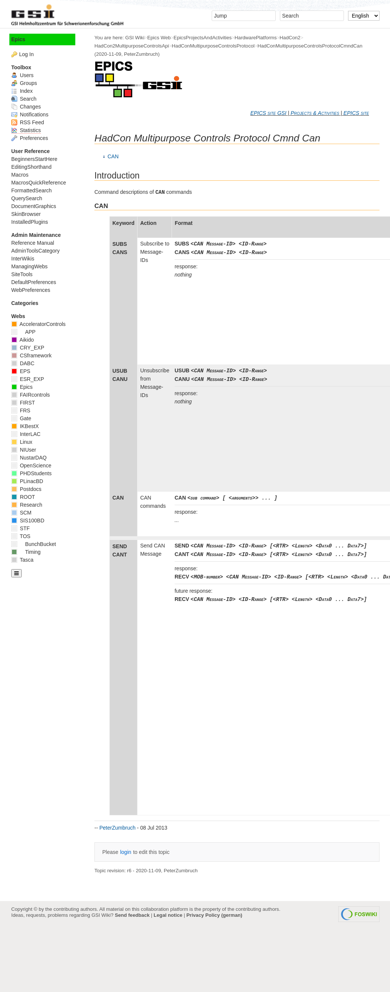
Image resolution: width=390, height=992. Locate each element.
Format (183, 223)
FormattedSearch (31, 190)
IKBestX (25, 426)
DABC (22, 363)
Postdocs (26, 489)
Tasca (22, 560)
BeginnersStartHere (34, 159)
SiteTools (22, 274)
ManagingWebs (29, 266)
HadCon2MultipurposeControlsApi (131, 46)
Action (148, 223)
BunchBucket (33, 544)
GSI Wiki (134, 37)
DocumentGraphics (33, 206)
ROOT (23, 497)
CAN (113, 156)
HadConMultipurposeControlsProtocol (213, 46)
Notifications (29, 114)
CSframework (31, 355)
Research (26, 505)
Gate (21, 418)
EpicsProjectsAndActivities (202, 37)
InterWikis (22, 259)
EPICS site (356, 113)
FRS (20, 410)
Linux (21, 442)
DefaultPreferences (33, 282)
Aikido (22, 340)
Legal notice (168, 915)
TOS (20, 536)
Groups (24, 83)
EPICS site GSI (268, 113)
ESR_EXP (27, 379)
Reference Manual (32, 243)
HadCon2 (289, 37)
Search (23, 99)
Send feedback (132, 915)
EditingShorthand (31, 167)
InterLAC (25, 434)
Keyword (123, 223)
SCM (21, 513)
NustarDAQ (28, 458)
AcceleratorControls (38, 324)
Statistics (26, 130)
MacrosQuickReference (38, 183)
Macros (19, 175)
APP (23, 332)
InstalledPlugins (29, 222)
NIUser (23, 450)
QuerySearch (26, 198)
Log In (26, 54)
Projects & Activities (315, 113)
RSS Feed (27, 122)
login (125, 852)
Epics (18, 39)
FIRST (23, 403)
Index (22, 91)
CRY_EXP (27, 348)
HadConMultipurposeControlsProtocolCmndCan (309, 46)
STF (20, 528)
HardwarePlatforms (256, 37)
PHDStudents (31, 473)
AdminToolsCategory (35, 251)
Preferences (29, 138)
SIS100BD (27, 521)
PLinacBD (27, 481)
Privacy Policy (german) (214, 915)
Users (22, 75)
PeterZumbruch (141, 54)
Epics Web (159, 37)
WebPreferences (30, 290)
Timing (25, 552)
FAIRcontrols (30, 395)
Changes (26, 107)
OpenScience (31, 465)
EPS (20, 371)
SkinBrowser (26, 214)
